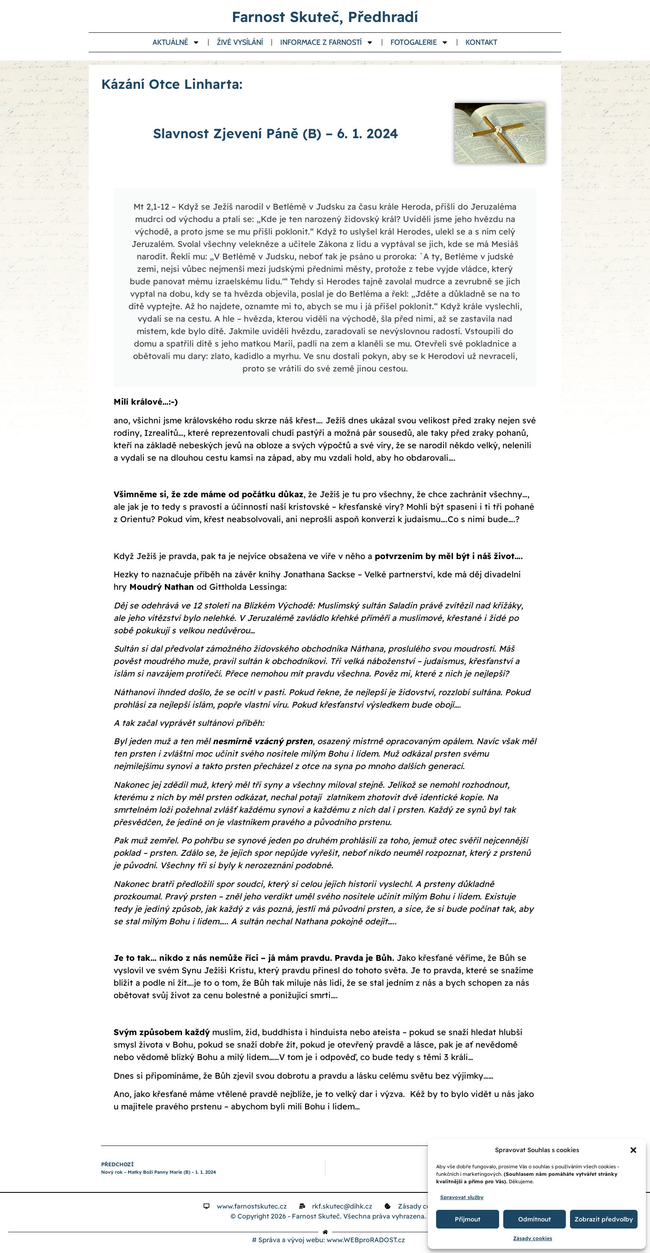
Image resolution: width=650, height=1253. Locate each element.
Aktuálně (176, 42)
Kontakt (481, 42)
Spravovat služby (461, 1197)
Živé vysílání (240, 42)
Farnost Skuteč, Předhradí (325, 16)
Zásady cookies (532, 1238)
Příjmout (467, 1219)
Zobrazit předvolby (604, 1219)
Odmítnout (534, 1219)
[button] (633, 1150)
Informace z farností (327, 42)
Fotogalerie (419, 42)
